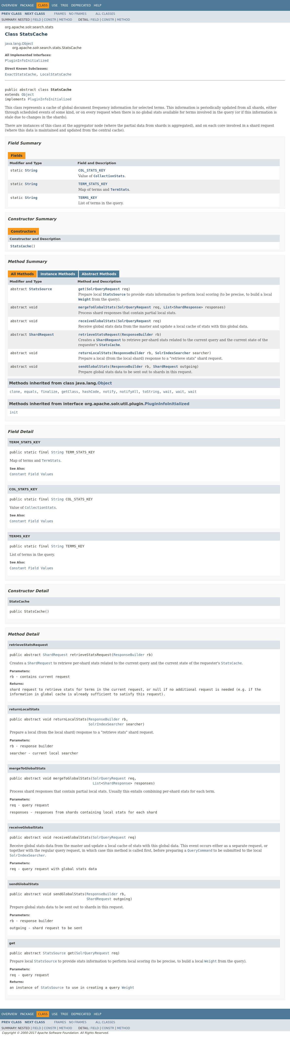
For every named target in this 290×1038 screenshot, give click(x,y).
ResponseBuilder (137, 334)
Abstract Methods (99, 274)
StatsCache (20, 246)
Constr (50, 19)
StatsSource (40, 289)
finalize (49, 392)
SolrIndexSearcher (172, 353)
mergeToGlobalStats (97, 307)
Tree (64, 5)
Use (55, 5)
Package (27, 5)
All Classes (105, 14)
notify (109, 392)
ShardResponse (187, 307)
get (81, 289)
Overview (9, 5)
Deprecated (81, 5)
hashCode (90, 392)
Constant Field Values (31, 474)
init (14, 412)
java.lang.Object (19, 44)
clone (15, 392)
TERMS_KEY (87, 198)
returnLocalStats (95, 353)
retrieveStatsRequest (99, 334)
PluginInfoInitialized (27, 61)
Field (37, 19)
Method (65, 19)
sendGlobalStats (93, 366)
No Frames (77, 14)
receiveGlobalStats (97, 321)
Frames (60, 14)
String (31, 170)
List (167, 307)
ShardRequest (41, 334)
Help (98, 5)
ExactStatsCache (20, 74)
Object (27, 94)
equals (30, 392)
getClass (70, 392)
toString (151, 392)
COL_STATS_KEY (91, 170)
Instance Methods (57, 274)
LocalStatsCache (55, 74)
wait (167, 392)
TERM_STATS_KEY (92, 184)
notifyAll (129, 392)
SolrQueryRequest (103, 289)
